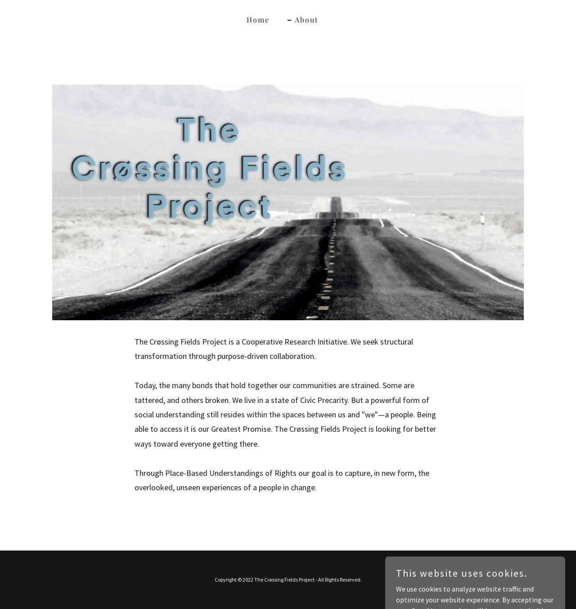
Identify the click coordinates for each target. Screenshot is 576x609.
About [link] (307, 19)
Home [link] (258, 19)
